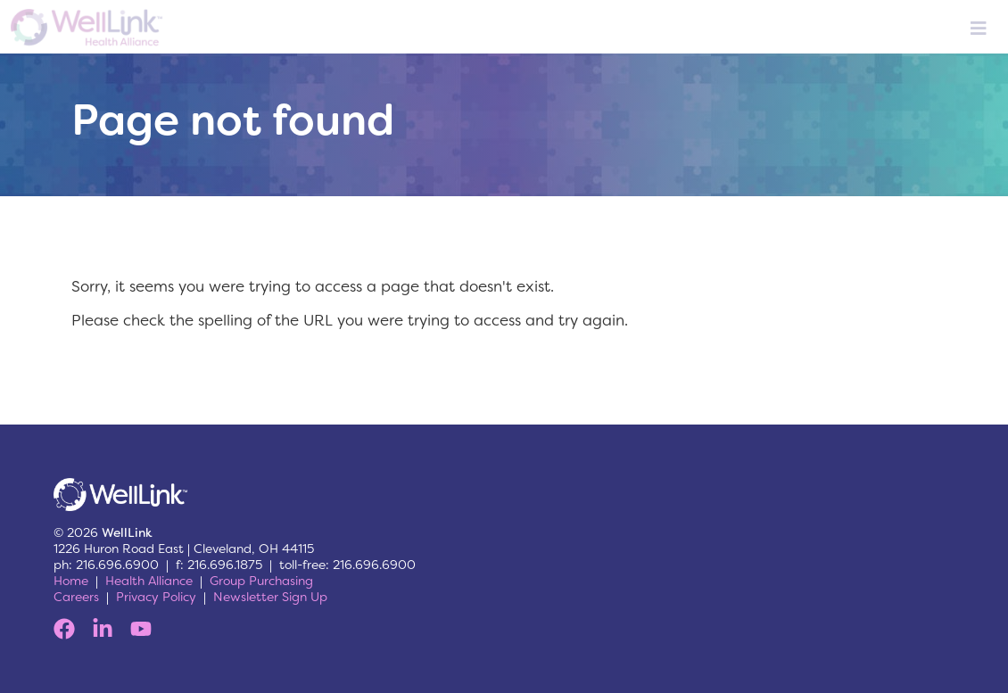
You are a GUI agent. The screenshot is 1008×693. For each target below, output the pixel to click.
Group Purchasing (261, 581)
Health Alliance (149, 581)
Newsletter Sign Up (270, 597)
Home (71, 581)
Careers (76, 597)
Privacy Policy (156, 597)
